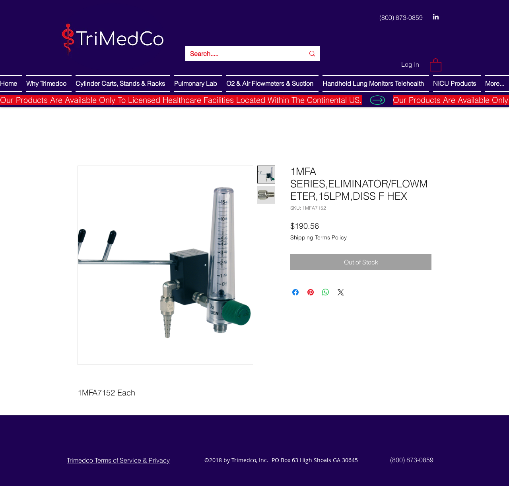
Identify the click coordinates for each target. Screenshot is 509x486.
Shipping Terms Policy (318, 237)
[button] (435, 64)
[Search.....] (241, 53)
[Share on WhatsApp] (325, 292)
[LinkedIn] (436, 17)
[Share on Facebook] (295, 292)
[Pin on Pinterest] (310, 292)
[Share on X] (341, 292)
